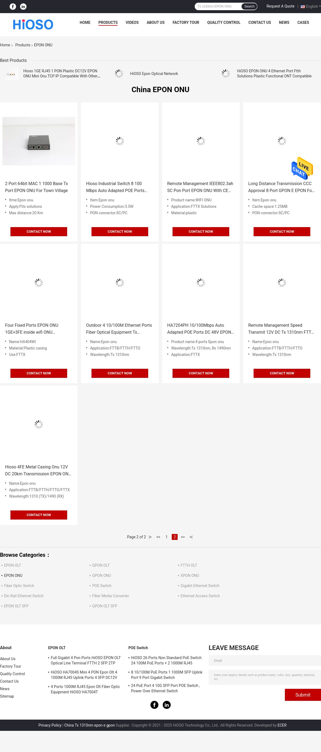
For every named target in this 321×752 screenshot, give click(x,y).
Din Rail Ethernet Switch (24, 596)
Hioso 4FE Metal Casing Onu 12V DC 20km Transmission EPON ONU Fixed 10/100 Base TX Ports (38, 470)
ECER (282, 725)
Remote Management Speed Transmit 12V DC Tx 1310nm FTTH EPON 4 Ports (281, 329)
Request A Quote (280, 6)
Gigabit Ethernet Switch (200, 586)
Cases (303, 22)
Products (108, 22)
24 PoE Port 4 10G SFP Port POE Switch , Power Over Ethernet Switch (165, 688)
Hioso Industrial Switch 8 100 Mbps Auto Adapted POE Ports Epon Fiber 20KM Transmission (115, 187)
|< (150, 537)
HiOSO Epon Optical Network (154, 74)
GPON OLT (101, 565)
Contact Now (38, 232)
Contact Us (260, 22)
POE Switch (102, 586)
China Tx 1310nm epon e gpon (89, 725)
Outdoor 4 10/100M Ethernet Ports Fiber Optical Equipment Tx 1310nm (119, 329)
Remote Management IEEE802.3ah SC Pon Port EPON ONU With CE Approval (200, 187)
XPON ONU (190, 575)
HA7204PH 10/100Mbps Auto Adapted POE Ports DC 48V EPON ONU (199, 329)
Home (85, 22)
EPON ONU (13, 575)
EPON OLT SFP (16, 606)
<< (158, 537)
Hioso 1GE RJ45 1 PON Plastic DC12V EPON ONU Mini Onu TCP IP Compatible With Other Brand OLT (60, 76)
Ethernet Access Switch (200, 596)
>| (191, 537)
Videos (132, 22)
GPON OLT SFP (104, 606)
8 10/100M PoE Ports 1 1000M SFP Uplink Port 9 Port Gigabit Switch (166, 675)
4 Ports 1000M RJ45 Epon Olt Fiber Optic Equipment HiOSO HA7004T (85, 689)
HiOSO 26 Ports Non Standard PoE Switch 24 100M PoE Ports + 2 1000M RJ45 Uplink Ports (166, 661)
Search (249, 6)
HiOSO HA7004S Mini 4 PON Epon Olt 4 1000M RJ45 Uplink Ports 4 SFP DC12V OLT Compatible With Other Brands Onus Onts (85, 675)
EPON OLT (12, 565)
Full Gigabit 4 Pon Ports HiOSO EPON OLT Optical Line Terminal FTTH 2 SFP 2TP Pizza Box (86, 661)
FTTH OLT (189, 565)
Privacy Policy (50, 725)
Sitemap (7, 696)
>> (183, 537)
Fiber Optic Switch (19, 586)
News (284, 22)
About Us (156, 22)
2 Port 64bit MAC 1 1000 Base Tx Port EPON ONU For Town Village (36, 187)
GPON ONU (101, 575)
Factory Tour (186, 22)
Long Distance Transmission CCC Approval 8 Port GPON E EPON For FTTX (280, 187)
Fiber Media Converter (110, 596)
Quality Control (223, 22)
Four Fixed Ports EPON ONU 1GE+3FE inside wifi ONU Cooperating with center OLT (32, 329)
